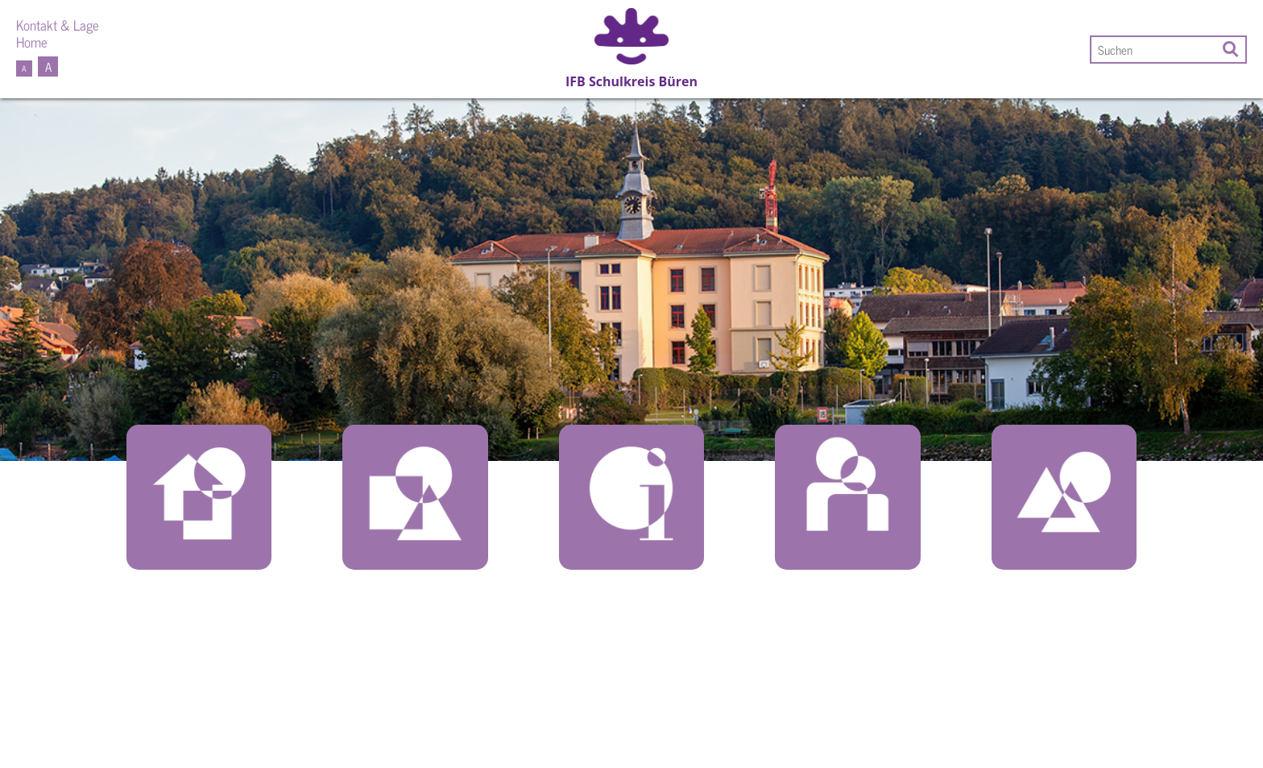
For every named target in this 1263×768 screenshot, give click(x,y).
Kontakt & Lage (57, 24)
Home (32, 41)
